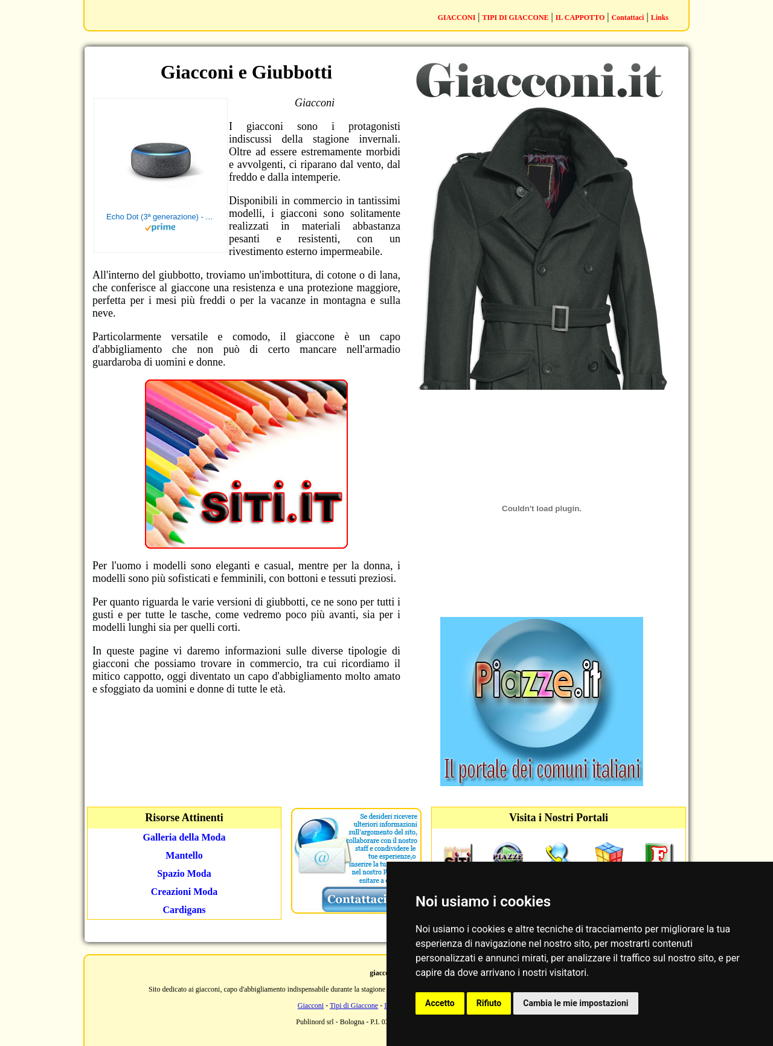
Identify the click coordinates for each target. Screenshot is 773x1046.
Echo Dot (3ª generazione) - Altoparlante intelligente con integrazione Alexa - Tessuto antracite (160, 216)
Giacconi (311, 1005)
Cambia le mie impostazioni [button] (575, 1003)
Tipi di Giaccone (354, 1005)
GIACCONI (457, 17)
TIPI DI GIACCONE (516, 17)
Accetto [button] (440, 1003)
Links (660, 17)
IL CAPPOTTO (580, 17)
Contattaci (627, 17)
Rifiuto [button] (489, 1003)
